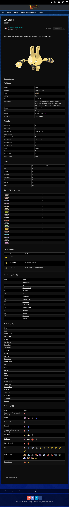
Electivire (12, 267)
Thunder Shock (27, 288)
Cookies (51, 501)
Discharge (25, 310)
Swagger (6, 389)
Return (6, 353)
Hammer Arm (8, 454)
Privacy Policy (37, 501)
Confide (6, 401)
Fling (5, 378)
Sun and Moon (23, 36)
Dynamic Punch (8, 443)
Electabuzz (13, 262)
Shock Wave (26, 296)
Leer (24, 285)
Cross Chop (7, 430)
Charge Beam (8, 381)
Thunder (25, 318)
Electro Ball (26, 302)
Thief (5, 373)
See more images (9, 79)
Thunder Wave (27, 299)
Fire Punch (7, 434)
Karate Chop (7, 413)
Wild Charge (7, 398)
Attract (6, 370)
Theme (31, 501)
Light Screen (26, 304)
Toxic (5, 331)
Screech (25, 313)
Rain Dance (7, 342)
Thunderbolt (26, 316)
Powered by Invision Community (34, 503)
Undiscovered (39, 116)
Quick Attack (26, 282)
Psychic (6, 356)
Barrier (6, 417)
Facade (6, 364)
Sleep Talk (7, 392)
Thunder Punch (27, 307)
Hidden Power (8, 333)
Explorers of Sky (46, 36)
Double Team (8, 361)
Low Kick (25, 290)
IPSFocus (25, 501)
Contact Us (45, 501)
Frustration (7, 345)
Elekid (11, 256)
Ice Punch (7, 439)
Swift (24, 293)
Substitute (7, 395)
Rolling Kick (7, 422)
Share (48, 28)
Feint (5, 447)
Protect (6, 339)
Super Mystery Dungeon (34, 36)
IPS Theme (18, 501)
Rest (5, 367)
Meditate (6, 426)
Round (6, 375)
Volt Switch (7, 384)
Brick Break (7, 359)
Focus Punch (8, 462)
